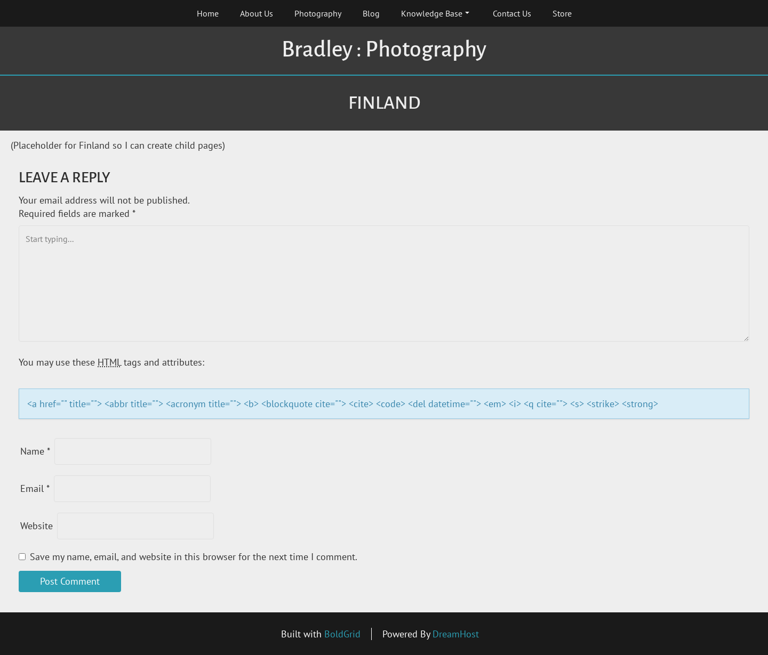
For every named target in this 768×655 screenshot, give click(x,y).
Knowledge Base (435, 13)
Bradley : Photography (384, 49)
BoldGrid (342, 634)
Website (36, 526)
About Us (256, 13)
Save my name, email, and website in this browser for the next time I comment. (193, 557)
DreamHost (456, 634)
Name (35, 451)
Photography (317, 13)
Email (35, 488)
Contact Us (512, 13)
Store (562, 13)
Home (208, 13)
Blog (371, 13)
